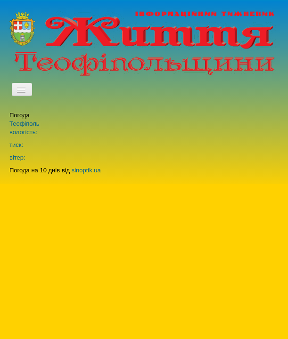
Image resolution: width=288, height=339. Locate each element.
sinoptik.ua (86, 170)
